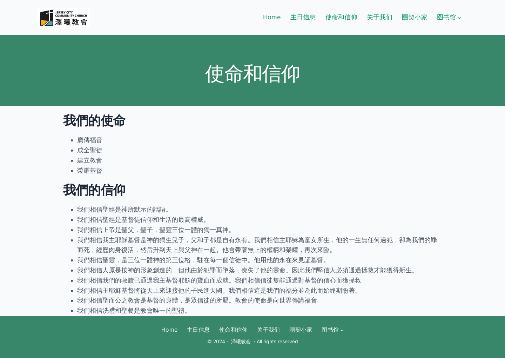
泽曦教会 (241, 341)
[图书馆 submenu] (460, 17)
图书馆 (446, 17)
